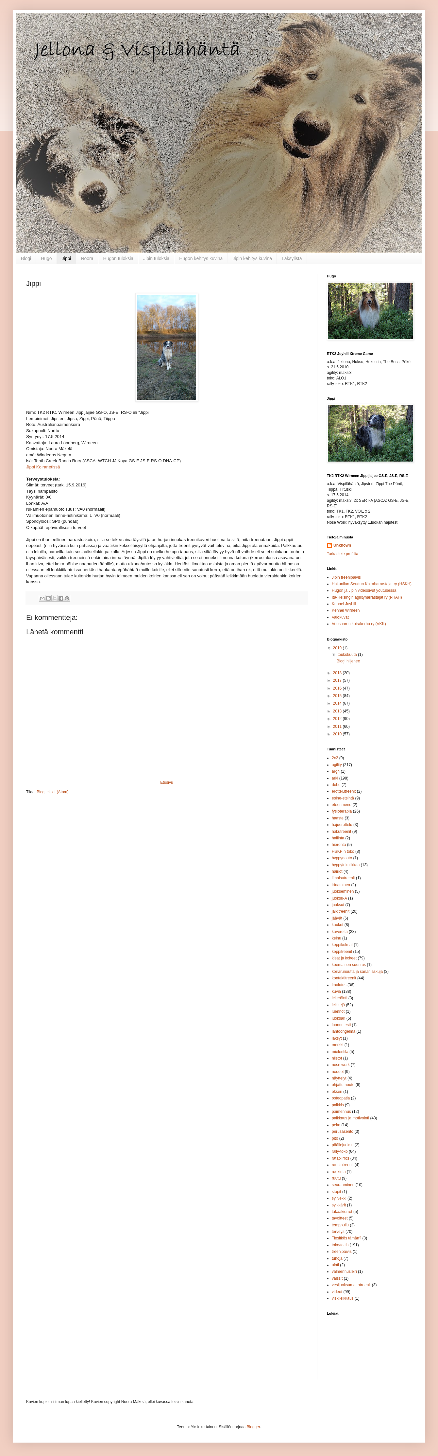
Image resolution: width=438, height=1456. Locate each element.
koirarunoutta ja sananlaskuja (357, 971)
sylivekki (339, 1198)
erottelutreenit (344, 791)
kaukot (337, 924)
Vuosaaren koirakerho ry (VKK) (359, 624)
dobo (336, 784)
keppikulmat (342, 944)
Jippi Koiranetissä (43, 467)
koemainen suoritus (349, 964)
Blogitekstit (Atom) (52, 792)
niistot (337, 1058)
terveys (338, 1231)
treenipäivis (342, 1251)
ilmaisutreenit (343, 878)
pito (335, 1138)
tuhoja (337, 1258)
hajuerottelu (342, 824)
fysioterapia (342, 811)
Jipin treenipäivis (346, 577)
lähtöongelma (343, 1031)
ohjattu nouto (343, 1084)
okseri (337, 1091)
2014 (338, 703)
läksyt (337, 1038)
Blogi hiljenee (348, 661)
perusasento (342, 1131)
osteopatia (341, 1098)
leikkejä (338, 1005)
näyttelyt (339, 1078)
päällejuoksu (343, 1145)
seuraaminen (343, 1185)
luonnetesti (341, 1025)
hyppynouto (342, 858)
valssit (337, 1278)
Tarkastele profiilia (342, 554)
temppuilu (340, 1225)
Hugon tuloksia (118, 258)
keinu (336, 938)
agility (337, 765)
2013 (338, 711)
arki (335, 778)
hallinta (338, 838)
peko (336, 1125)
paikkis (338, 1105)
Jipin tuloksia (156, 258)
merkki (337, 1045)
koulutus (339, 985)
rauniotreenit (343, 1165)
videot (337, 1291)
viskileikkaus (343, 1298)
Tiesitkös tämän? (346, 1238)
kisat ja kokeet (344, 958)
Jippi (66, 258)
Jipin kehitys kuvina (252, 258)
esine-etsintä (343, 798)
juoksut (338, 905)
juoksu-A (339, 898)
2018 (338, 673)
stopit (336, 1191)
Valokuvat (340, 617)
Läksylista (292, 258)
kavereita (340, 931)
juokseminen (343, 891)
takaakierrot (342, 1211)
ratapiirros (340, 1158)
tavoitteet (340, 1218)
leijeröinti (339, 998)
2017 (338, 680)
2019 (338, 648)
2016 (338, 688)
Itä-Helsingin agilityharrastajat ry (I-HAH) (367, 597)
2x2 (335, 758)
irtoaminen (341, 885)
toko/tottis (340, 1245)
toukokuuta (348, 654)
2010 (338, 734)
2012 (338, 718)
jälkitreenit (340, 911)
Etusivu (166, 782)
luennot (338, 1011)
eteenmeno (341, 804)
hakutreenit (341, 831)
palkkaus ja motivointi (350, 1118)
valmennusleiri (344, 1271)
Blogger (253, 1427)
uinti (335, 1265)
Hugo (46, 258)
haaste (338, 818)
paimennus (341, 1111)
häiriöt (337, 871)
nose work (341, 1064)
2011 (338, 726)
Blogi (26, 258)
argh (336, 771)
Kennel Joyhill (344, 604)
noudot (338, 1071)
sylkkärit (339, 1205)
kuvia (336, 991)
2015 (338, 695)
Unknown (342, 545)
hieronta (339, 844)
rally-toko (340, 1151)
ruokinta (339, 1171)
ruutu (336, 1178)
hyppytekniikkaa (346, 865)
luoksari (338, 1018)
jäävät (337, 918)
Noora (87, 258)
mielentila (340, 1051)
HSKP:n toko (343, 851)
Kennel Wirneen (346, 610)
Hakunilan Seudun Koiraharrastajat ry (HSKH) (372, 584)
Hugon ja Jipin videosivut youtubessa (364, 590)
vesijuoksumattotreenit (351, 1285)
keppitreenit (342, 951)
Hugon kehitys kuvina (201, 258)
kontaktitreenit (344, 978)
